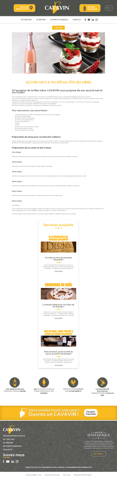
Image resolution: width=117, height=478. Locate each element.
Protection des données (52, 475)
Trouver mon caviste (22, 8)
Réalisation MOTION (82, 475)
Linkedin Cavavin (93, 20)
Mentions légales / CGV (33, 475)
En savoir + (99, 454)
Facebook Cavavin (85, 20)
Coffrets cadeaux (59, 19)
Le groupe (41, 19)
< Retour (58, 27)
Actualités (26, 19)
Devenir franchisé (92, 8)
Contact (77, 19)
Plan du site (66, 475)
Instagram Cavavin (96, 20)
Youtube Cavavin (89, 20)
